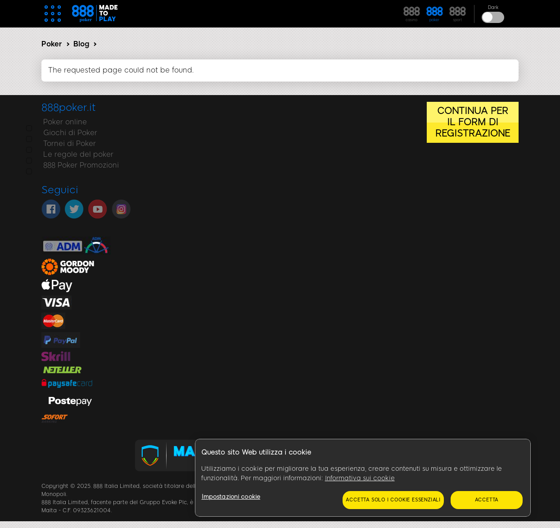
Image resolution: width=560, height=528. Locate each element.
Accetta (487, 500)
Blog (81, 44)
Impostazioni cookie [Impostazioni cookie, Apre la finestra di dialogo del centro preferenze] (231, 496)
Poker (51, 44)
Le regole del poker (76, 154)
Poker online (63, 122)
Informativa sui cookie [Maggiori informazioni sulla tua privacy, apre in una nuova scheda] (360, 478)
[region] (363, 478)
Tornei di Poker (67, 143)
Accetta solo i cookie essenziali (393, 500)
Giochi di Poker (68, 132)
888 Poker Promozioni (79, 165)
